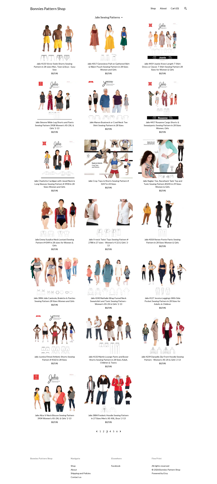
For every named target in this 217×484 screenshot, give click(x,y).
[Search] (185, 8)
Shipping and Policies (81, 473)
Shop (153, 8)
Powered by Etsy (160, 473)
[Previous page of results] (97, 431)
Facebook (115, 466)
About (163, 8)
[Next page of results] (120, 431)
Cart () (175, 8)
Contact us (76, 477)
